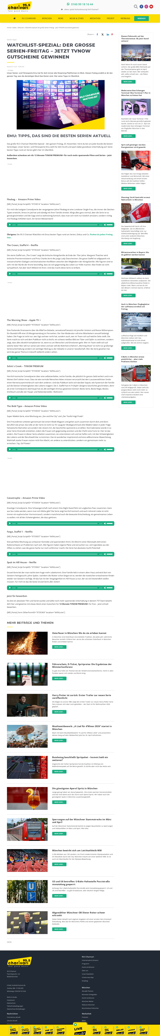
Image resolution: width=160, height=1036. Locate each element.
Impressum (11, 1000)
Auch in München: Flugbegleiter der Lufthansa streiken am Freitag (135, 306)
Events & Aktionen (88, 967)
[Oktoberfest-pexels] (27, 726)
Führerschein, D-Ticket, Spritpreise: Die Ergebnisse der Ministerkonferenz (82, 666)
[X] (102, 34)
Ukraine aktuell (12, 1021)
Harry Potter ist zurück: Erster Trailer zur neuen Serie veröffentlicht (81, 697)
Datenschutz (11, 1003)
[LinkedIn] (107, 34)
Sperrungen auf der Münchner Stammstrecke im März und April (81, 821)
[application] (60, 225)
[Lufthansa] (136, 313)
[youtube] (151, 6)
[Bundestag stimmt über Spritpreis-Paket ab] (27, 757)
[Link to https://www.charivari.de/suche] (135, 6)
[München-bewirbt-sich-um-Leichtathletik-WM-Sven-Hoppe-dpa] (27, 850)
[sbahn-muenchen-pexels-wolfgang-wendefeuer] (27, 819)
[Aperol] (27, 788)
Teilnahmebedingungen (15, 1006)
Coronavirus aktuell (13, 1017)
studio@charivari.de (18, 985)
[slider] (57, 224)
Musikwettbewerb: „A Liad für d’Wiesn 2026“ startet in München (82, 728)
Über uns (85, 971)
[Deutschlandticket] (27, 663)
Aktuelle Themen (87, 991)
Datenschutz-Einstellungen (16, 1009)
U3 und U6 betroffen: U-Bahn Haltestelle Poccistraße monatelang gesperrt (81, 883)
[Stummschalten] (105, 225)
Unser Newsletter (88, 974)
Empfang (85, 981)
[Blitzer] (136, 259)
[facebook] (141, 6)
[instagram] (146, 6)
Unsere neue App (88, 977)
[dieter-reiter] (27, 912)
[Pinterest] (112, 34)
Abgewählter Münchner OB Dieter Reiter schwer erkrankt (78, 914)
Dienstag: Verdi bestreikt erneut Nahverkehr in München (135, 198)
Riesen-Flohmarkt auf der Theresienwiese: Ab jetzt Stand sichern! (135, 38)
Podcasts (85, 1017)
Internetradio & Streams (90, 960)
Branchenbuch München (90, 1008)
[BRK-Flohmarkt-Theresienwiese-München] (136, 45)
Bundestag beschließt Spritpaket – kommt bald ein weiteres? (80, 759)
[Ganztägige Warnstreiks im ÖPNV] (136, 204)
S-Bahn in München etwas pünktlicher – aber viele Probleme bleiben (132, 359)
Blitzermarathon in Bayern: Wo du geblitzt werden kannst (135, 253)
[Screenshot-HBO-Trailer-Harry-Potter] (27, 695)
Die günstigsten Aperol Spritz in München (75, 788)
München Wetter (87, 1001)
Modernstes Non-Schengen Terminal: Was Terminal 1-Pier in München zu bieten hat (136, 92)
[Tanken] (136, 151)
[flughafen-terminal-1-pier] (136, 99)
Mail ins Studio (12, 997)
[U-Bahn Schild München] (27, 881)
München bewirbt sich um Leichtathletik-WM (77, 850)
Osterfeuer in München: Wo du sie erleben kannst (79, 633)
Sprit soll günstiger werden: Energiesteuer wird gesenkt (133, 146)
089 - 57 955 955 (18, 988)
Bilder (84, 1021)
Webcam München (88, 1005)
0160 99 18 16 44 (20, 991)
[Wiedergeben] (10, 225)
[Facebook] (93, 34)
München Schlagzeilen (89, 994)
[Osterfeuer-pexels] (27, 632)
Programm (85, 964)
